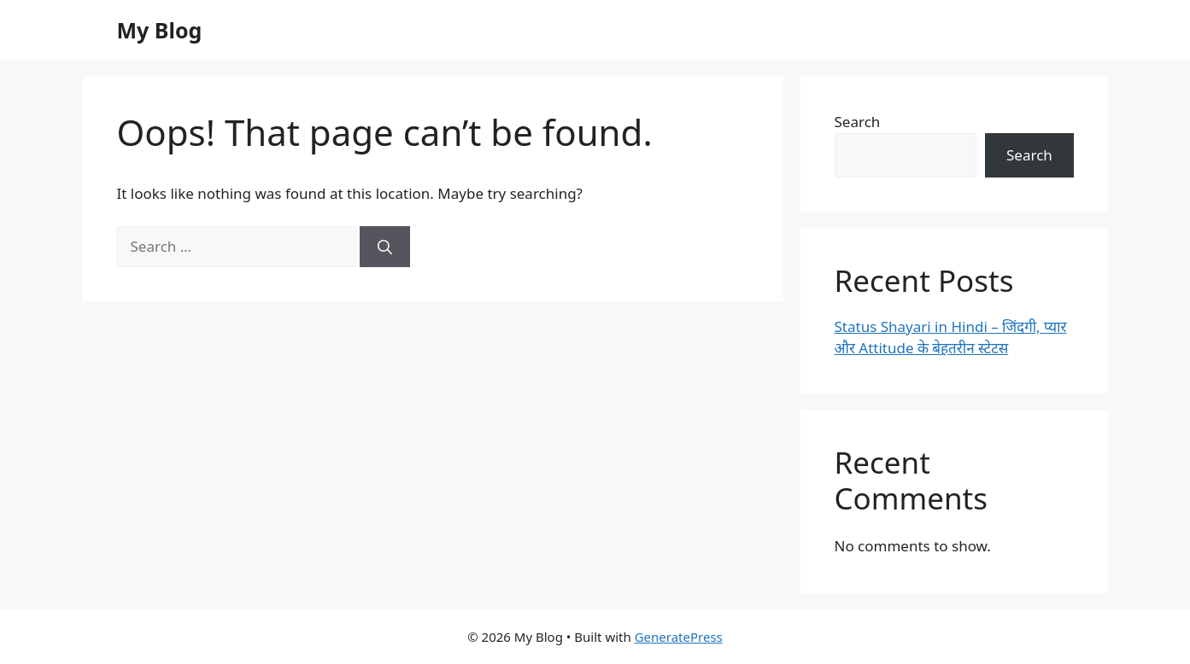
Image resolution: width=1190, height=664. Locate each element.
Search (858, 121)
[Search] (385, 246)
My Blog (159, 29)
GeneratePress (679, 636)
